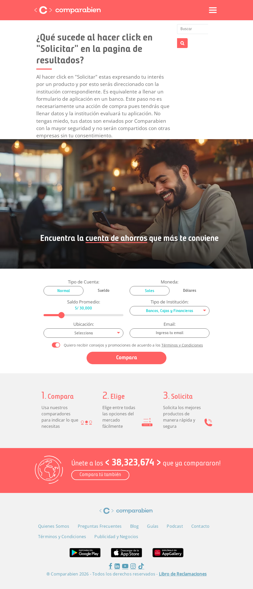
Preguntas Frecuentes (100, 526)
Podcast (175, 526)
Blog (134, 526)
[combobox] (169, 310)
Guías (152, 526)
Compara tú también (100, 474)
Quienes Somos (53, 526)
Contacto (200, 526)
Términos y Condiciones (182, 345)
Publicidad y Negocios (116, 536)
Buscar (182, 43)
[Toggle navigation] (213, 10)
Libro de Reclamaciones (183, 574)
